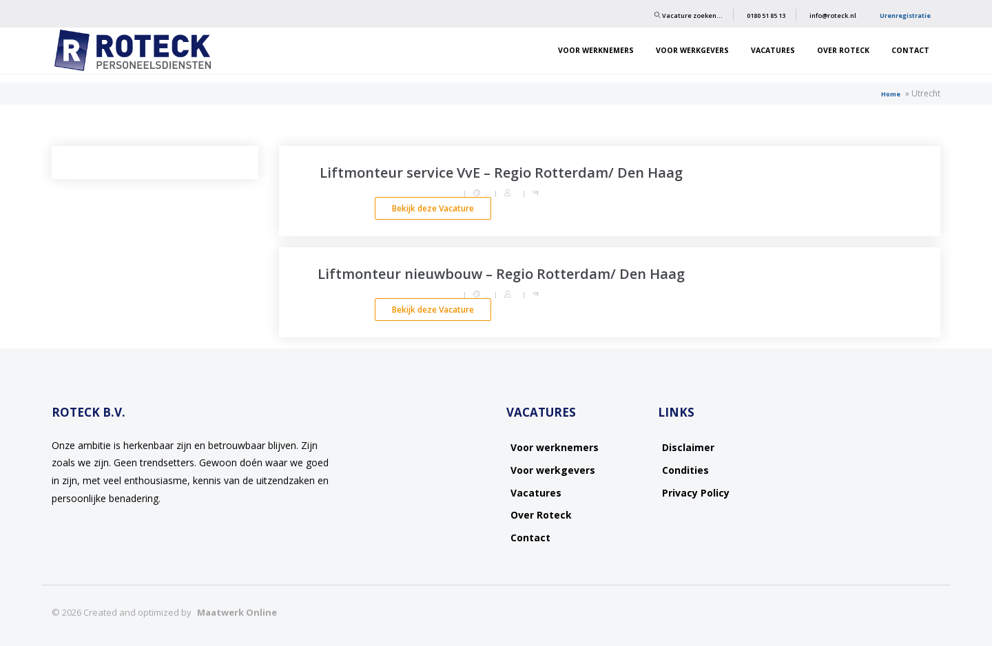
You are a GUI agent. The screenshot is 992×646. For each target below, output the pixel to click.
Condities (685, 470)
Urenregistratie (905, 15)
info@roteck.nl (832, 15)
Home (890, 94)
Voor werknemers (596, 50)
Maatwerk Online (237, 612)
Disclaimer (688, 447)
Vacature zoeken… (688, 15)
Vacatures (773, 50)
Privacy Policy (696, 492)
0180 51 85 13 (766, 15)
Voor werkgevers (692, 50)
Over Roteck (843, 50)
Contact (910, 50)
